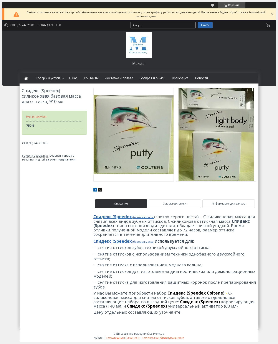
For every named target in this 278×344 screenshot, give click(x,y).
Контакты (91, 78)
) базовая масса (143, 217)
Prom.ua (158, 334)
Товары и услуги (48, 78)
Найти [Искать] (205, 25)
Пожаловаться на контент (123, 337)
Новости (201, 78)
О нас (73, 78)
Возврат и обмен (152, 78)
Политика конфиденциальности (163, 337)
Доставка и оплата (119, 78)
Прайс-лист (180, 78)
